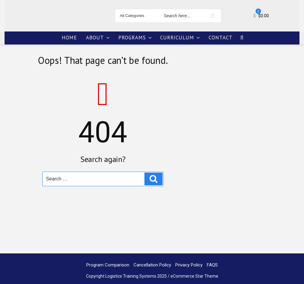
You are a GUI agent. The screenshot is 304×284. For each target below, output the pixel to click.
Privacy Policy (189, 265)
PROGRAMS (135, 37)
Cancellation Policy (152, 265)
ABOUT (98, 37)
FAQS (212, 265)
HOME (69, 37)
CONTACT (221, 37)
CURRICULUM (180, 37)
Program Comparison (107, 265)
